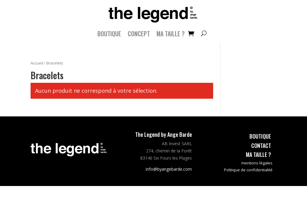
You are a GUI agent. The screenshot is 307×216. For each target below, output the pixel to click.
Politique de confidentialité (248, 169)
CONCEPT (139, 35)
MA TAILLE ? (170, 35)
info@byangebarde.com (169, 169)
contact (261, 145)
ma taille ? (258, 154)
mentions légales (257, 163)
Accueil (37, 63)
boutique (260, 136)
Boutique (109, 35)
